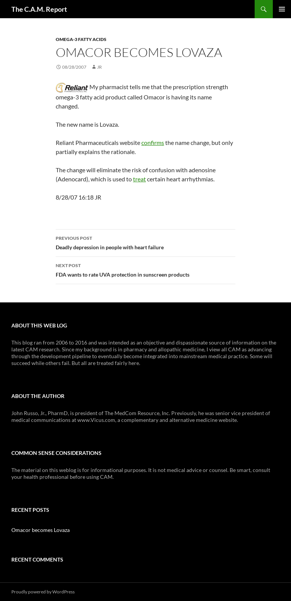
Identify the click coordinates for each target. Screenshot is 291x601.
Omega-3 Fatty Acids (81, 39)
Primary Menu (282, 9)
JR (99, 67)
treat (139, 179)
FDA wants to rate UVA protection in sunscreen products (145, 269)
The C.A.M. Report (39, 9)
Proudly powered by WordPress (43, 592)
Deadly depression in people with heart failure (145, 242)
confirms (152, 142)
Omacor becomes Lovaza (40, 530)
